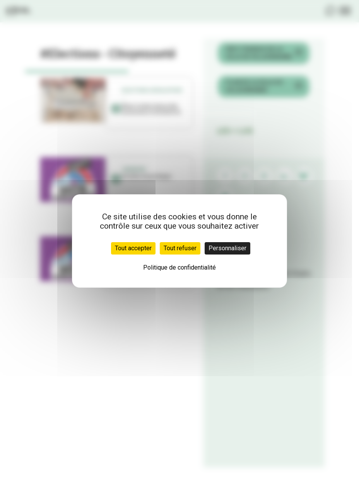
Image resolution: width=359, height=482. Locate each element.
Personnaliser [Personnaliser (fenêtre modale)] (227, 248)
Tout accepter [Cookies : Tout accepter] (133, 248)
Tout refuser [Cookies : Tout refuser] (180, 248)
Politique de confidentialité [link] (179, 267)
